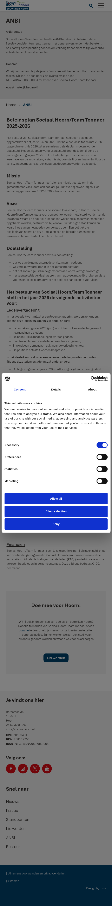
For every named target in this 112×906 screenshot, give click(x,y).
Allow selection (56, 511)
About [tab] (92, 389)
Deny (56, 524)
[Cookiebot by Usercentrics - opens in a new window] (91, 378)
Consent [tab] (20, 389)
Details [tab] (56, 389)
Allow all (56, 498)
